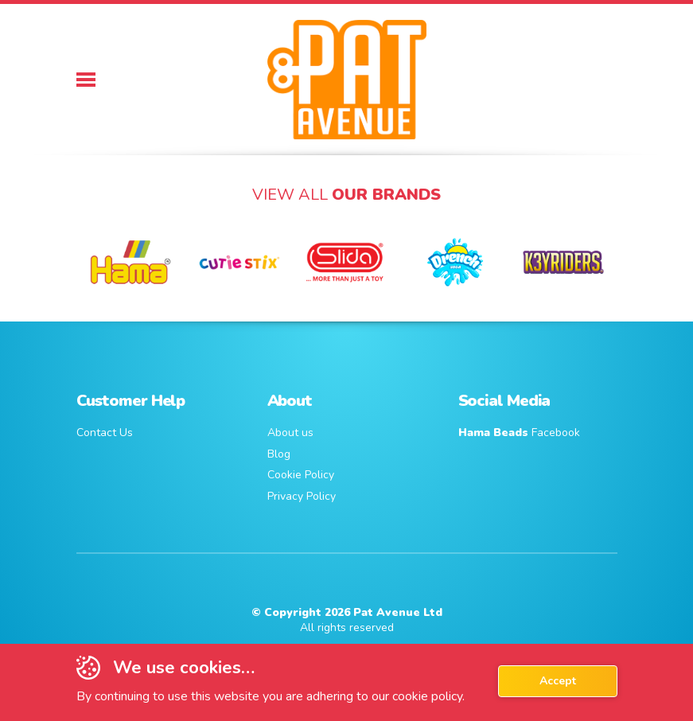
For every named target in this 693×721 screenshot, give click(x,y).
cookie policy (427, 696)
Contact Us (104, 432)
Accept (557, 680)
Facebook (519, 432)
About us (290, 432)
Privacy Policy (301, 496)
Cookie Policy (300, 474)
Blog (278, 454)
